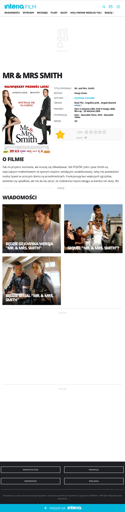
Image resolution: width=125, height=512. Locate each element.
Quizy (63, 12)
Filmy (54, 12)
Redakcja (94, 469)
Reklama (94, 481)
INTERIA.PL (93, 495)
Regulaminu (42, 495)
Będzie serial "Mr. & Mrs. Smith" (29, 297)
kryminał (79, 97)
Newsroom (30, 481)
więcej (77, 105)
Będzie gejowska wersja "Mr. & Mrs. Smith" (29, 246)
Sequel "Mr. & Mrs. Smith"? (93, 248)
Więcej (109, 12)
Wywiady (28, 12)
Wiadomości (12, 12)
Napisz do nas (30, 469)
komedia (89, 97)
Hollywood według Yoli (86, 12)
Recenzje (42, 12)
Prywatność (72, 495)
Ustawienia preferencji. (57, 495)
